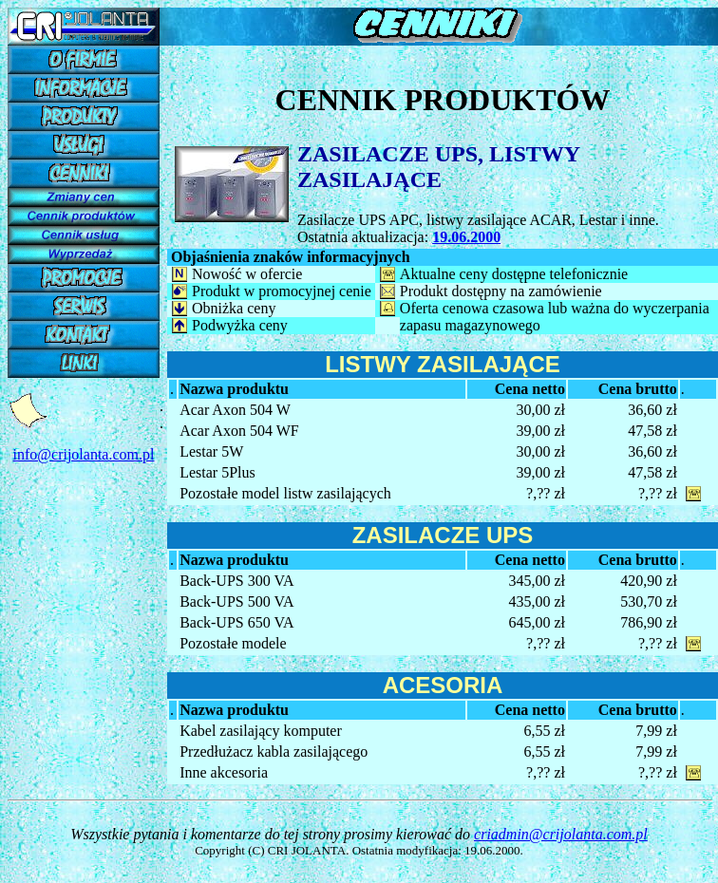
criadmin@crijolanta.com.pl (561, 834)
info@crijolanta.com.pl (84, 454)
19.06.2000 (466, 237)
